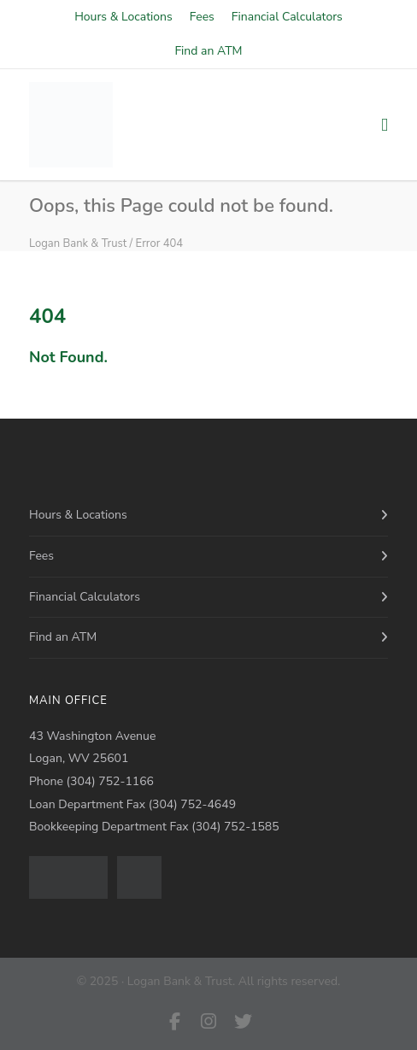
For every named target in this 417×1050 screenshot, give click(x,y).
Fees (202, 17)
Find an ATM (208, 51)
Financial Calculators (287, 17)
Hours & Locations (123, 17)
